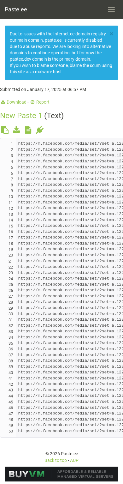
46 (11, 407)
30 (11, 314)
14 (11, 220)
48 (11, 419)
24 (11, 278)
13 (11, 214)
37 (11, 355)
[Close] (111, 34)
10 (11, 196)
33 (11, 331)
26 (11, 290)
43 (11, 390)
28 (11, 302)
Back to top (55, 460)
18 (11, 243)
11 (11, 202)
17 (11, 237)
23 (11, 272)
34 (11, 337)
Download (13, 102)
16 (11, 231)
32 (11, 325)
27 (11, 296)
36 (11, 349)
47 (11, 413)
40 (11, 372)
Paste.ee (16, 9)
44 (11, 396)
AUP (74, 460)
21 (11, 261)
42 (11, 384)
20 (11, 255)
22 (11, 267)
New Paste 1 (21, 115)
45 (11, 402)
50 (11, 431)
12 (11, 208)
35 (11, 343)
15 (11, 226)
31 (11, 320)
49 (11, 425)
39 (11, 366)
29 (11, 308)
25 (11, 284)
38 (11, 361)
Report (40, 102)
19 (11, 249)
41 (11, 378)
